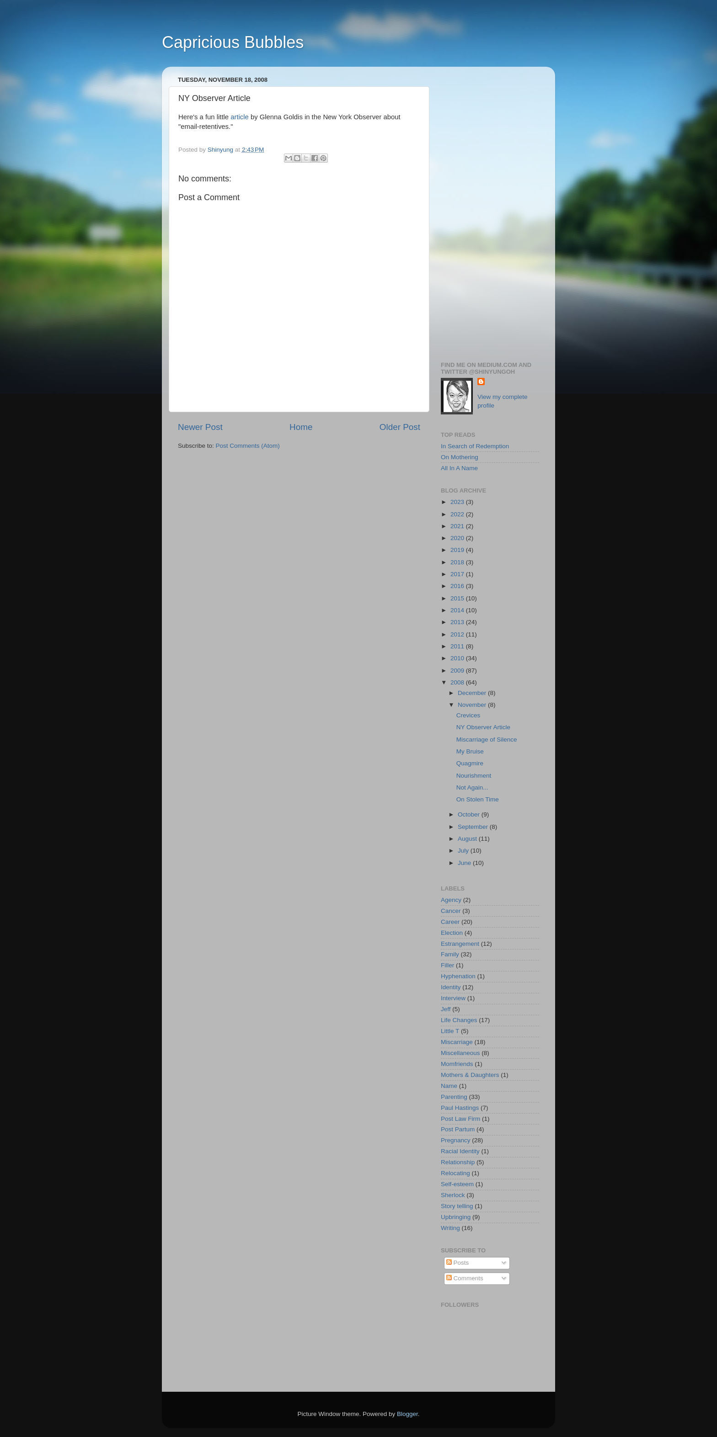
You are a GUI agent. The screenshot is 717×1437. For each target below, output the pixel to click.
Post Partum (458, 1129)
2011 (458, 646)
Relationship (458, 1162)
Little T (450, 1031)
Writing (450, 1228)
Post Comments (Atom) (248, 445)
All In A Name (459, 468)
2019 (458, 549)
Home (300, 427)
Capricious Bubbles (233, 42)
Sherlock (453, 1195)
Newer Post (200, 427)
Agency (451, 899)
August (468, 838)
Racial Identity (460, 1151)
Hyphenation (458, 976)
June (465, 862)
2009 (458, 670)
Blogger (407, 1413)
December (473, 692)
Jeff (446, 1009)
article (239, 117)
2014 (458, 610)
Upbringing (456, 1217)
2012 (458, 634)
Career (450, 921)
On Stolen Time (477, 799)
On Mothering (459, 457)
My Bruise (470, 751)
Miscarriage (457, 1042)
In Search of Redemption (475, 446)
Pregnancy (456, 1140)
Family (450, 954)
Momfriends (457, 1064)
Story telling (457, 1206)
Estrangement (460, 943)
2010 (458, 658)
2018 (458, 562)
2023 (458, 501)
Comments (464, 1278)
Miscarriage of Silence (486, 739)
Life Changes (459, 1020)
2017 (458, 574)
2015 (458, 598)
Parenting (454, 1096)
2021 (458, 526)
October (470, 814)
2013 (458, 622)
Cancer (451, 910)
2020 (458, 538)
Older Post (400, 427)
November (473, 704)
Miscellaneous (460, 1053)
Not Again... (472, 787)
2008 (458, 682)
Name (449, 1085)
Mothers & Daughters (470, 1074)
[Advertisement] (490, 211)
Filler (447, 965)
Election (452, 932)
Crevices (468, 715)
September (474, 826)
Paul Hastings (460, 1107)
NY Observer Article (483, 727)
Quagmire (469, 763)
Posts (457, 1262)
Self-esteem (457, 1184)
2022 (458, 514)
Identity (451, 987)
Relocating (455, 1173)
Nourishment (474, 775)
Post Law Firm (460, 1118)
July (464, 850)
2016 (458, 586)
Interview (453, 998)
